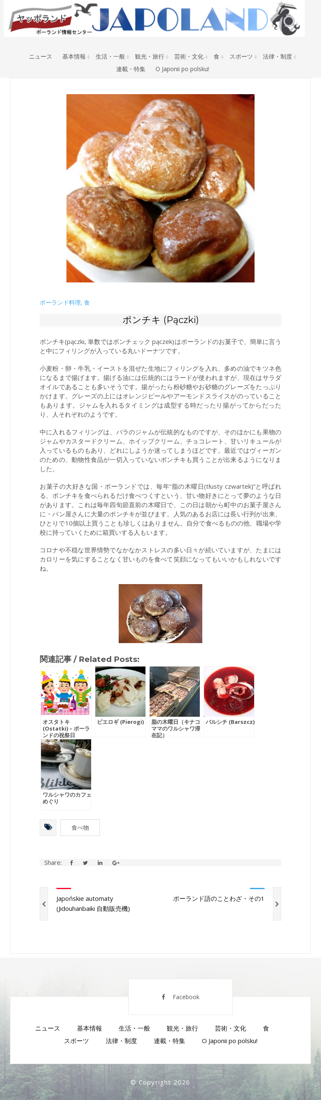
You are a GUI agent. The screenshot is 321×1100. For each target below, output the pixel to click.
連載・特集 (130, 69)
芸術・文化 (189, 56)
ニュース (40, 56)
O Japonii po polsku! (182, 69)
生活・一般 (110, 56)
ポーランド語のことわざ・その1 (219, 898)
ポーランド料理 (60, 302)
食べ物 (80, 827)
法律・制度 (277, 56)
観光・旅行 (149, 56)
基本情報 (74, 56)
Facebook (180, 997)
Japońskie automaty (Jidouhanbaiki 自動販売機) (93, 903)
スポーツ (241, 56)
